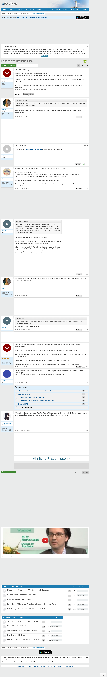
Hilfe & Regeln (56, 9)
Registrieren (74, 9)
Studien (65, 9)
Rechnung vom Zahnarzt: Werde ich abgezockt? (27, 608)
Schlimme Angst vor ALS (17, 626)
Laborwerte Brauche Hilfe (17, 60)
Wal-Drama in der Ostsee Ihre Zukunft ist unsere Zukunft (31, 630)
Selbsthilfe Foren (22, 9)
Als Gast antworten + (8, 65)
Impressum (30, 666)
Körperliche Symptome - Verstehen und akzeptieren (29, 590)
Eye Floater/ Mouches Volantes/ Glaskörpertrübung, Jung (31, 604)
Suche (32, 9)
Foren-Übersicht (6, 647)
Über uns (24, 666)
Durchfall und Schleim (16, 635)
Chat (47, 9)
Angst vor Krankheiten (38, 647)
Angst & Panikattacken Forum (21, 647)
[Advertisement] (51, 444)
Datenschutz (37, 666)
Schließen (44, 55)
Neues (11, 9)
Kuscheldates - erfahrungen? (19, 599)
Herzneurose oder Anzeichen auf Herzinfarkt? (26, 640)
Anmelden (85, 9)
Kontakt (19, 666)
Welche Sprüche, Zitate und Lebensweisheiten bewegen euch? (34, 621)
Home (4, 9)
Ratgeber (39, 9)
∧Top (103, 675)
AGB (54, 666)
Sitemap (71, 666)
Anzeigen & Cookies (46, 666)
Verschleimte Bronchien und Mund (21, 595)
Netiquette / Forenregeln (62, 666)
